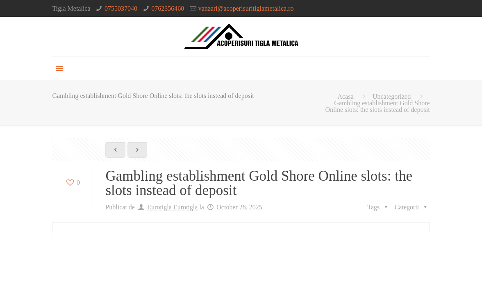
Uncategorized (392, 96)
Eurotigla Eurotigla (172, 207)
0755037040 (121, 8)
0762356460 (167, 8)
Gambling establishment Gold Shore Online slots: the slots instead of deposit (377, 106)
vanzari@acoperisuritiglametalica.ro (246, 8)
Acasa (345, 96)
